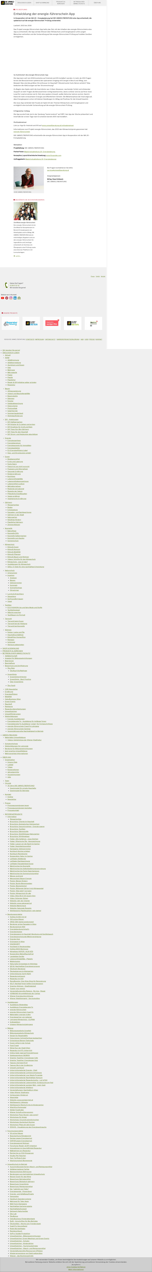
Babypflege (11, 531)
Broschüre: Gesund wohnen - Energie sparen (27, 826)
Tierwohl (8, 619)
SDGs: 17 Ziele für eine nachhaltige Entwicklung (25, 567)
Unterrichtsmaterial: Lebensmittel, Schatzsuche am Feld (31, 1083)
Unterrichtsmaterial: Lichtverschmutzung (26, 1073)
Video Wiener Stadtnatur (19, 1092)
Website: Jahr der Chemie (20, 901)
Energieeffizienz (11, 694)
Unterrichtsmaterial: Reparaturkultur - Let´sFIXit (28, 1080)
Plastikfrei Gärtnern (15, 522)
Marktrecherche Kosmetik (20, 866)
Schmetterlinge (16, 588)
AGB (82, 339)
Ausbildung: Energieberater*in (21, 1007)
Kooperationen (13, 770)
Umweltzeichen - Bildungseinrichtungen (25, 1236)
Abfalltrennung (13, 360)
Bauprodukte (12, 396)
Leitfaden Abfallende (18, 859)
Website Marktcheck (18, 906)
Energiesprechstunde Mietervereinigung (25, 937)
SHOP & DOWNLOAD (11, 648)
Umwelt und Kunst (17, 1068)
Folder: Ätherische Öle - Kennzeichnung (25, 841)
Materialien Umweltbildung (15, 737)
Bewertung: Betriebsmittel (20, 1179)
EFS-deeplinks (21, 9)
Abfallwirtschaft (11, 656)
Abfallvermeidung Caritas (19, 1169)
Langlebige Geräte (17, 956)
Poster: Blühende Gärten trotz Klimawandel (26, 888)
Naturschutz (10, 570)
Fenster (10, 401)
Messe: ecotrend (16, 876)
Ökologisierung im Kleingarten (21, 971)
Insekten (10, 575)
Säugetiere (11, 596)
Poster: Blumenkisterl (18, 886)
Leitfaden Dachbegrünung (20, 861)
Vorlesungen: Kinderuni (19, 1095)
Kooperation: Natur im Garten (21, 856)
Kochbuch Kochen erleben (20, 851)
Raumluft (8, 704)
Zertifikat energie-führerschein (24, 222)
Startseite (30, 339)
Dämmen (10, 398)
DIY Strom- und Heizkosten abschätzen (22, 434)
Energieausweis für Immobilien (19, 445)
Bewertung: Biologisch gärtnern (22, 1182)
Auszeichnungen (13, 775)
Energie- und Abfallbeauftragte (22, 1194)
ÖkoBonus (14, 1216)
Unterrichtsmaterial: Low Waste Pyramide (26, 1075)
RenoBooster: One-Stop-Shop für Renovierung (28, 981)
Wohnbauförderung (15, 416)
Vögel (9, 601)
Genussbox (14, 1196)
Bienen (12, 580)
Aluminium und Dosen (15, 365)
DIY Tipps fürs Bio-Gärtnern (18, 429)
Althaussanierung (14, 391)
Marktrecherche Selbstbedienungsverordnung (28, 869)
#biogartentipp (13, 505)
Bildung (10, 1028)
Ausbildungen (12, 1002)
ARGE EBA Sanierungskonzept (22, 922)
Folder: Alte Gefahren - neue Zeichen (24, 839)
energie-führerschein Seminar (19, 729)
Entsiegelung (12, 510)
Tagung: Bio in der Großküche (21, 1065)
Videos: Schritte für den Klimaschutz (21, 559)
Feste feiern (12, 464)
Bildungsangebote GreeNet (20, 1031)
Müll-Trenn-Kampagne (18, 1204)
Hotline (10, 797)
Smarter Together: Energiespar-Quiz (24, 1060)
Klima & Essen (13, 547)
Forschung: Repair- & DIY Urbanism (23, 1146)
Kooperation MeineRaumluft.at (22, 954)
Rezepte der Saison (14, 491)
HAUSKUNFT (15, 944)
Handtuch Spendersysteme (20, 1199)
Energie (8, 438)
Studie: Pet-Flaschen (18, 1156)
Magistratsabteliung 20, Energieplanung (39, 152)
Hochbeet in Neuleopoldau (20, 947)
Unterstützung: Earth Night (20, 974)
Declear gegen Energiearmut (21, 1138)
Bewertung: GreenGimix (19, 1184)
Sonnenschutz (13, 541)
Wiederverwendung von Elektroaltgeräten (26, 1253)
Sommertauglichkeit (15, 413)
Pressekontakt (13, 810)
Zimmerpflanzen (13, 525)
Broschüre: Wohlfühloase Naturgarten (24, 834)
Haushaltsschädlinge (15, 635)
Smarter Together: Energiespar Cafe (24, 1058)
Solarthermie (12, 411)
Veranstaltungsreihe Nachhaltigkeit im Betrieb (25, 731)
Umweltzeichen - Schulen (19, 1241)
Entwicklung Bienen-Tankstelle (22, 1041)
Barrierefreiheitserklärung (68, 339)
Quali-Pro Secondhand (18, 1226)
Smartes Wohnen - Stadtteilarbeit (23, 986)
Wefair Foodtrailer (17, 1110)
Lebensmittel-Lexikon (15, 484)
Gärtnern (8, 502)
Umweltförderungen (13, 714)
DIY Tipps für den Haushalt (17, 432)
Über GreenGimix (16, 682)
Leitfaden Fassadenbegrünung (21, 864)
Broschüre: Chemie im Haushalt (22, 822)
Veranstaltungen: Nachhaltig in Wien (24, 1090)
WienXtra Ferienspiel (18, 1107)
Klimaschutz (9, 544)
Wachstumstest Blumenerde (21, 1161)
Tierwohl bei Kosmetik (16, 626)
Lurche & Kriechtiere (15, 594)
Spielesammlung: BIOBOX (20, 1055)
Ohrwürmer (14, 590)
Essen (7, 457)
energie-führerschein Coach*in (21, 1012)
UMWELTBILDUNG (10, 735)
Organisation (10, 760)
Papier (10, 375)
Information (11, 817)
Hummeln (13, 585)
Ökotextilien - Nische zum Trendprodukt (25, 1224)
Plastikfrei (11, 380)
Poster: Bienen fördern (19, 881)
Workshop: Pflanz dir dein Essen (22, 1125)
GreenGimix (12, 674)
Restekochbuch (16, 1231)
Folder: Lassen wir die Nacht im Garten (25, 844)
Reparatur (11, 385)
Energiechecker (16, 932)
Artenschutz (12, 573)
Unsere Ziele (12, 762)
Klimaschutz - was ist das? (17, 562)
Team (7, 781)
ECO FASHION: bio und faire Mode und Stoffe (24, 607)
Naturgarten (12, 517)
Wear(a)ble (14, 1097)
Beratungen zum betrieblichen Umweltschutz (27, 1174)
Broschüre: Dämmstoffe (19, 831)
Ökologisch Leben (24, 2)
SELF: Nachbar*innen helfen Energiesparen (26, 984)
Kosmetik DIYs (13, 533)
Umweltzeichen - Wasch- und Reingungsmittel (27, 1248)
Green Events (10, 702)
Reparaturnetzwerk (17, 976)
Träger (10, 767)
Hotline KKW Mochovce (19, 949)
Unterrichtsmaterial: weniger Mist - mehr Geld (27, 1085)
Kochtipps (11, 476)
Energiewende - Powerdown (21, 1191)
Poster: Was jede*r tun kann (20, 891)
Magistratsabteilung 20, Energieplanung (40, 159)
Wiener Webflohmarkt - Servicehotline (25, 998)
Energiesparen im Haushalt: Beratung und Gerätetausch (31, 934)
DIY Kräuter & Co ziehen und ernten (21, 424)
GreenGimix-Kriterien (18, 677)
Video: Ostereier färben (19, 898)
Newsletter (11, 799)
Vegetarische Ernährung (16, 499)
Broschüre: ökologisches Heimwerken (24, 824)
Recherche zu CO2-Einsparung (22, 1153)
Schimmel (11, 642)
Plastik (10, 377)
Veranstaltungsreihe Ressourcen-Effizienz (26, 1251)
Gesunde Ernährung (15, 471)
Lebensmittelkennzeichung (17, 481)
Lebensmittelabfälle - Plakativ (21, 959)
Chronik (8, 783)
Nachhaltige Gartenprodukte (21, 1206)
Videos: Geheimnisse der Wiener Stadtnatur (24, 740)
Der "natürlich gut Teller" (19, 1189)
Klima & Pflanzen (14, 554)
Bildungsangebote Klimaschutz (22, 1033)
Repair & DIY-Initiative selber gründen (21, 382)
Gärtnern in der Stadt (15, 515)
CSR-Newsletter (11, 689)
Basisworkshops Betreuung (20, 1172)
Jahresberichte (13, 772)
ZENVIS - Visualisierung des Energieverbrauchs (28, 1127)
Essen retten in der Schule (20, 1043)
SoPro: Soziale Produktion (20, 1234)
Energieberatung (14, 443)
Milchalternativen (14, 486)
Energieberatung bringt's (19, 929)
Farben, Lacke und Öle (16, 632)
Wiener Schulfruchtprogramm (21, 1112)
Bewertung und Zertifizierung (16, 666)
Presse (92, 339)
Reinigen (10, 640)
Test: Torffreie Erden (18, 1158)
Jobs (86, 339)
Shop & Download (42, 2)
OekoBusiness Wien (13, 699)
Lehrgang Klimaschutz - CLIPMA (22, 1019)
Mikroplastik (12, 372)
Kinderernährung (14, 474)
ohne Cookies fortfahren (76, 1267)
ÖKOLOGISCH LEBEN (11, 353)
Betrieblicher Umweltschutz (79, 2)
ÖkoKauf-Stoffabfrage (18, 671)
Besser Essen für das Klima (20, 1177)
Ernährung (9, 692)
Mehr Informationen (76, 1269)
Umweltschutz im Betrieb (17, 1164)
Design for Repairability (19, 1036)
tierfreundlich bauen (15, 599)
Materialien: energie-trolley (20, 1015)
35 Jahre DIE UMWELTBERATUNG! (20, 786)
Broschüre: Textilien (17, 829)
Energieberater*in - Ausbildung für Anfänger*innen (26, 721)
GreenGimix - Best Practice (20, 679)
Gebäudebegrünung (15, 403)
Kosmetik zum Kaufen (15, 538)
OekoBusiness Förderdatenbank (22, 1219)
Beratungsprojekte (14, 914)
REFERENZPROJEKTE (13, 814)
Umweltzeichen (11, 711)
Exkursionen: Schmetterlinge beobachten (26, 1038)
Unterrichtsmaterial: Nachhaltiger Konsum (26, 1078)
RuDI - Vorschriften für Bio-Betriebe (24, 1221)
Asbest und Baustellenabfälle (18, 394)
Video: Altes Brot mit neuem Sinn (22, 896)
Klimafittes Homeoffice (16, 637)
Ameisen (13, 578)
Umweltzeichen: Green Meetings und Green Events (29, 1238)
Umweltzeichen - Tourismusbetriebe (24, 1246)
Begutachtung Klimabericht (20, 1136)
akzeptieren (76, 1264)
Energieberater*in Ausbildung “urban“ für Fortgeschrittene (30, 724)
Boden (10, 507)
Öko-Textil (11, 686)
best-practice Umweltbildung (16, 751)
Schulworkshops (11, 744)
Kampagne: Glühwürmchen (20, 849)
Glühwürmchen (16, 583)
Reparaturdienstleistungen (15, 709)
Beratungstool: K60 (17, 927)
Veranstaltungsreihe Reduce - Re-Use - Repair (27, 991)
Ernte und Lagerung (15, 462)
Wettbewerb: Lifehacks (19, 1102)
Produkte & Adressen (60, 2)
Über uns (97, 2)
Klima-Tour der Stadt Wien (20, 1048)
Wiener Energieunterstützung (21, 996)
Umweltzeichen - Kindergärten (21, 1243)
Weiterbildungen (11, 716)
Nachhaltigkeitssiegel (18, 1209)
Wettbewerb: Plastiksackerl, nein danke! (25, 911)
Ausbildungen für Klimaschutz (18, 564)
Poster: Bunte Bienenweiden (21, 883)
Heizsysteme (12, 406)
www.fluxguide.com (53, 155)
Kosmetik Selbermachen (16, 536)
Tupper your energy (17, 989)
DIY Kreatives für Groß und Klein (19, 427)
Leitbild (10, 765)
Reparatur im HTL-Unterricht (21, 1050)
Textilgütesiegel (13, 610)
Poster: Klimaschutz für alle (20, 893)
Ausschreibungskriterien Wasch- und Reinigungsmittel (31, 1167)
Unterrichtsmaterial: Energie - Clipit (23, 1070)
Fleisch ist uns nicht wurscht (18, 467)
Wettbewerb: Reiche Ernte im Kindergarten (27, 1105)
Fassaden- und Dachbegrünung (19, 512)
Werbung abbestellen (15, 645)
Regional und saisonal (15, 489)
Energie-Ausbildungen (16, 719)
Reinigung (9, 706)
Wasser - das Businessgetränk (21, 1256)
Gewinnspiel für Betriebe (19, 791)
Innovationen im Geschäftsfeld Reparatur (26, 1148)
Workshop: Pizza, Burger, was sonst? (24, 1115)
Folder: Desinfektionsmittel (20, 846)
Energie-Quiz (15, 939)
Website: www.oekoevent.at (21, 903)
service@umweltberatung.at (58, 170)
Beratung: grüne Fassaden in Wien (23, 924)
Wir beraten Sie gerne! (11, 350)
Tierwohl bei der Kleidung (17, 624)
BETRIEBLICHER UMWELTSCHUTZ (16, 653)
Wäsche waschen (14, 612)
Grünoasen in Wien (17, 942)
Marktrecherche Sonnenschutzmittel (24, 874)
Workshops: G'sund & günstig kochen (24, 1120)
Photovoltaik (12, 408)
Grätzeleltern (15, 1022)
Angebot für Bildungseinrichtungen (18, 658)
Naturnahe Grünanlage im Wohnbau (23, 964)
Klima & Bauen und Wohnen (18, 557)
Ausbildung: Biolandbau (19, 1005)
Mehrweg (11, 370)
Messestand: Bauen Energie (21, 879)
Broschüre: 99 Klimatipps (19, 836)
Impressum (39, 339)
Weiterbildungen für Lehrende (16, 746)
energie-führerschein (22, 132)
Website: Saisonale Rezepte (20, 908)
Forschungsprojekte (15, 1131)
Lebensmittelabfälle (15, 479)
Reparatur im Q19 (16, 979)
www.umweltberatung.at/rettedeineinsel (57, 125)
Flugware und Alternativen (17, 469)
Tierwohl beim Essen (15, 621)
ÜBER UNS (7, 757)
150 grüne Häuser (17, 919)
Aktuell (7, 355)
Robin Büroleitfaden (17, 1229)
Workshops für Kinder (18, 1117)
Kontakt (99, 339)
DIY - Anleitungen (11, 419)
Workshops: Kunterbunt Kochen (22, 1122)
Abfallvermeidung (14, 363)
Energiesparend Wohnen (19, 1143)
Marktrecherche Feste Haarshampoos (24, 871)
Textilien (8, 605)
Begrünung (9, 661)
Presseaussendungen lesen (18, 805)
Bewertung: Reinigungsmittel (21, 1186)
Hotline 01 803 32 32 (18, 917)
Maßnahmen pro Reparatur (20, 1151)
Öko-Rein (11, 668)
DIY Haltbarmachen (14, 422)
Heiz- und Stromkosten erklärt (19, 453)
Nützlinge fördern (14, 520)
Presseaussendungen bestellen (19, 808)
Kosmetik (8, 528)
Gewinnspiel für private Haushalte (23, 788)
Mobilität (8, 697)
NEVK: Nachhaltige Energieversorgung (25, 966)
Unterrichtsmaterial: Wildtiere (21, 1088)
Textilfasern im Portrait (16, 615)
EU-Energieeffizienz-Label (17, 450)
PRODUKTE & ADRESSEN (13, 651)
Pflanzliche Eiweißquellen (17, 494)
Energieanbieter (13, 448)
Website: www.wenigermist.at (21, 1100)
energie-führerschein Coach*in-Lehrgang (23, 726)
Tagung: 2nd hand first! (19, 1063)
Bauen (7, 389)
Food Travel (14, 1045)
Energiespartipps (14, 440)
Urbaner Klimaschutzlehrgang (21, 1024)
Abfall (7, 358)
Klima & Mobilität (14, 552)
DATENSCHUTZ (50, 339)
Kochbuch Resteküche (18, 854)
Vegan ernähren (13, 496)
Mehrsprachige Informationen (16, 754)
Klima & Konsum (13, 549)
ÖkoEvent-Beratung (17, 969)
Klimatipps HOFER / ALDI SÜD (21, 951)
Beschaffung (10, 663)
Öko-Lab (13, 1214)
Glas (9, 368)
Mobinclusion (15, 961)
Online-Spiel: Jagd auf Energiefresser (24, 1053)
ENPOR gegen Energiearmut (21, 1141)
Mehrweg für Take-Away (19, 1201)
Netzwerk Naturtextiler (19, 1211)
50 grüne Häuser (16, 1133)
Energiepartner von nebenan (21, 1017)
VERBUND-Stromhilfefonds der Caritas (25, 993)
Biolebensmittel (13, 459)
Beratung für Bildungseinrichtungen (19, 749)
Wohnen (8, 630)
